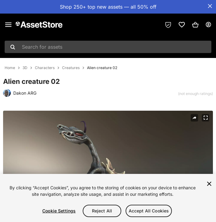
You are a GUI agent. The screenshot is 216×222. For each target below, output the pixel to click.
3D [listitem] (25, 68)
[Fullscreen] (205, 117)
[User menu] (208, 25)
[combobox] (108, 47)
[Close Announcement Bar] (210, 6)
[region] (108, 198)
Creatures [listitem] (71, 68)
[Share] (194, 117)
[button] (195, 24)
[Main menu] (8, 24)
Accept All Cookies (149, 210)
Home (10, 68)
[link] (181, 24)
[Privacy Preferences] (168, 24)
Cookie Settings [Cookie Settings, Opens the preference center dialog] (59, 210)
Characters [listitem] (45, 68)
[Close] (209, 184)
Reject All (102, 210)
